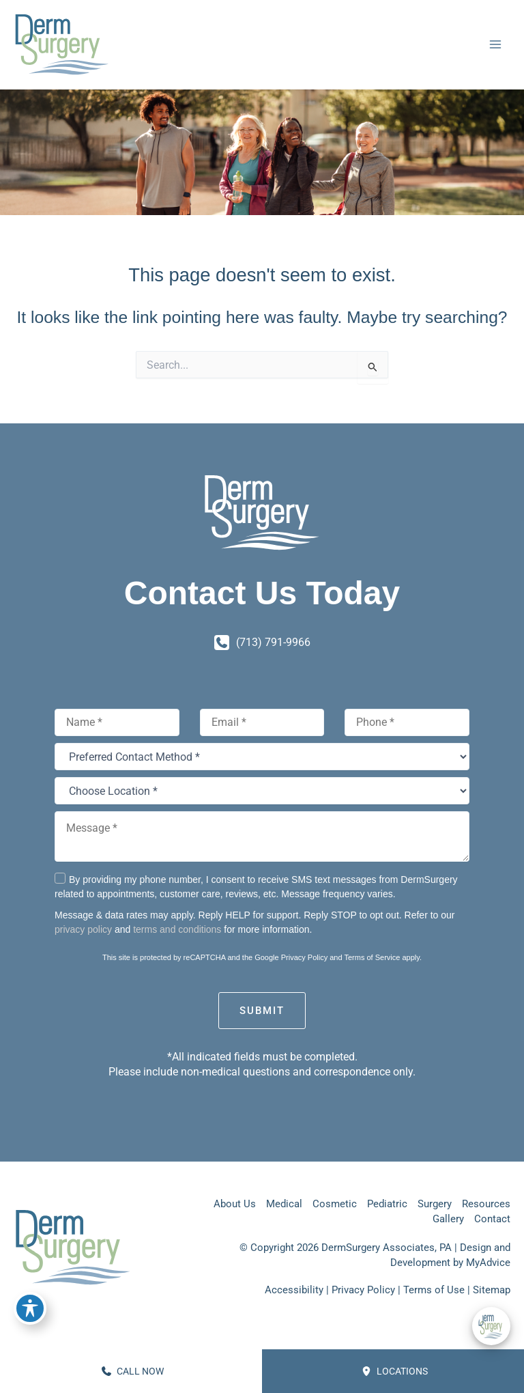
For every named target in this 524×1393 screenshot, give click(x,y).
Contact (492, 1219)
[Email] (262, 722)
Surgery (435, 1204)
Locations (395, 1371)
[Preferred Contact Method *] (262, 756)
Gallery (448, 1219)
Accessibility (294, 1290)
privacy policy (83, 929)
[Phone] (407, 722)
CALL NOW (133, 1371)
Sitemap (491, 1290)
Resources (486, 1204)
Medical (284, 1204)
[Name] (117, 722)
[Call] (262, 642)
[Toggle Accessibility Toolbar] (30, 1308)
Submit (262, 1010)
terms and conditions (177, 929)
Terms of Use (434, 1290)
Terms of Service (372, 957)
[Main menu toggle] (495, 44)
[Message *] (262, 836)
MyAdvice (488, 1262)
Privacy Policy (304, 957)
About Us (235, 1204)
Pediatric (387, 1204)
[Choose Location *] (262, 790)
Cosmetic (334, 1204)
